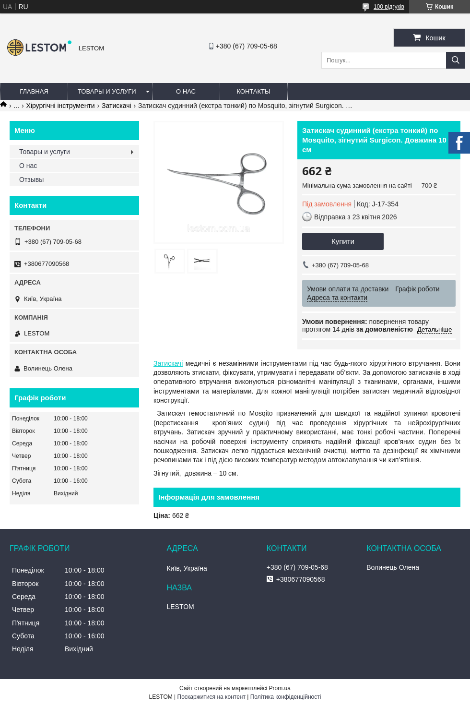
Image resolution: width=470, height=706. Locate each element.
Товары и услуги (107, 91)
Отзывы (31, 179)
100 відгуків (389, 6)
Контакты (253, 91)
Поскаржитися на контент (211, 697)
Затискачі (116, 105)
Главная (34, 91)
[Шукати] (455, 60)
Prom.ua (280, 688)
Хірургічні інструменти (60, 105)
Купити (342, 241)
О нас (186, 91)
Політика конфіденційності (285, 697)
